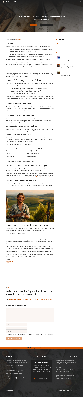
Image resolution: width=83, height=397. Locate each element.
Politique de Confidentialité (71, 390)
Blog (34, 25)
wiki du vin (8, 263)
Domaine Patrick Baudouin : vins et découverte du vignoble (68, 74)
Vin (62, 2)
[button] (80, 2)
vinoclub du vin (9, 261)
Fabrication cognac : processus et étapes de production (68, 67)
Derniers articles (74, 1)
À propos (56, 1)
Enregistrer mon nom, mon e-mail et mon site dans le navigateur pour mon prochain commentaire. (30, 334)
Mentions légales (61, 390)
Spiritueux (66, 1)
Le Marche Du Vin (12, 2)
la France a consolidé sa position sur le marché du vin (39, 177)
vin (57, 46)
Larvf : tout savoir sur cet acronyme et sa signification (67, 59)
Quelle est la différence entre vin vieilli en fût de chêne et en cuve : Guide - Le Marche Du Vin (31, 299)
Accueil (51, 1)
